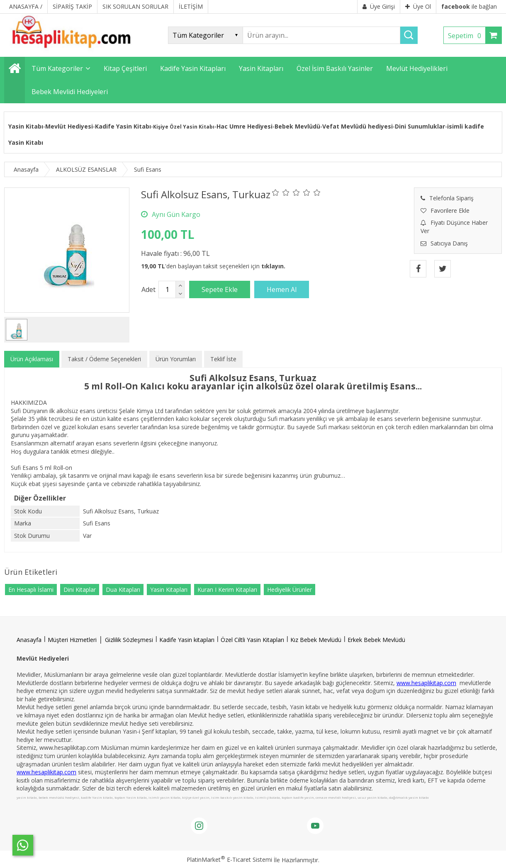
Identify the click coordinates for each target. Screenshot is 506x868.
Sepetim (466, 35)
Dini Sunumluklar (420, 126)
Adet (148, 289)
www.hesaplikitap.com (426, 683)
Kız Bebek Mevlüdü (315, 640)
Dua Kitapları (123, 589)
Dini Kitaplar (79, 589)
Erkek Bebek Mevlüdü (376, 640)
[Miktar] (167, 289)
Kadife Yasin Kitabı (123, 126)
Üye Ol (418, 6)
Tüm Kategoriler (57, 68)
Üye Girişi (378, 6)
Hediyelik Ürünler (289, 589)
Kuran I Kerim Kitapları (227, 589)
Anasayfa (29, 640)
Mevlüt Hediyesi (69, 126)
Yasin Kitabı (25, 126)
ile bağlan (469, 6)
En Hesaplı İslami (31, 589)
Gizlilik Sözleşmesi (129, 640)
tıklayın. (273, 266)
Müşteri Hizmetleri (72, 640)
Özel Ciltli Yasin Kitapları (252, 640)
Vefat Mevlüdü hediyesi (357, 126)
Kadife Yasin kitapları (186, 640)
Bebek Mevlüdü (297, 126)
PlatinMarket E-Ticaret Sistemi (229, 859)
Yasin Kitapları (168, 589)
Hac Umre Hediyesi (244, 126)
